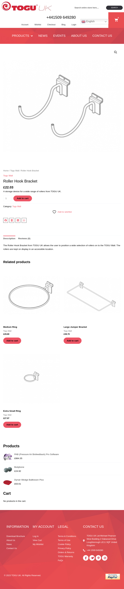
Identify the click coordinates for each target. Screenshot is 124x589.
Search (114, 8)
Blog (63, 25)
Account (22, 25)
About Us (79, 36)
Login (73, 25)
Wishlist (36, 25)
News (43, 36)
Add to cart (22, 199)
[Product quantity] (7, 199)
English (88, 22)
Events (59, 36)
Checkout (50, 25)
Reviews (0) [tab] (24, 239)
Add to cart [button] (12, 341)
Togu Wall (14, 171)
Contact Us (102, 36)
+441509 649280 (60, 17)
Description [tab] (9, 239)
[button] (116, 53)
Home (6, 171)
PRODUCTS (22, 37)
